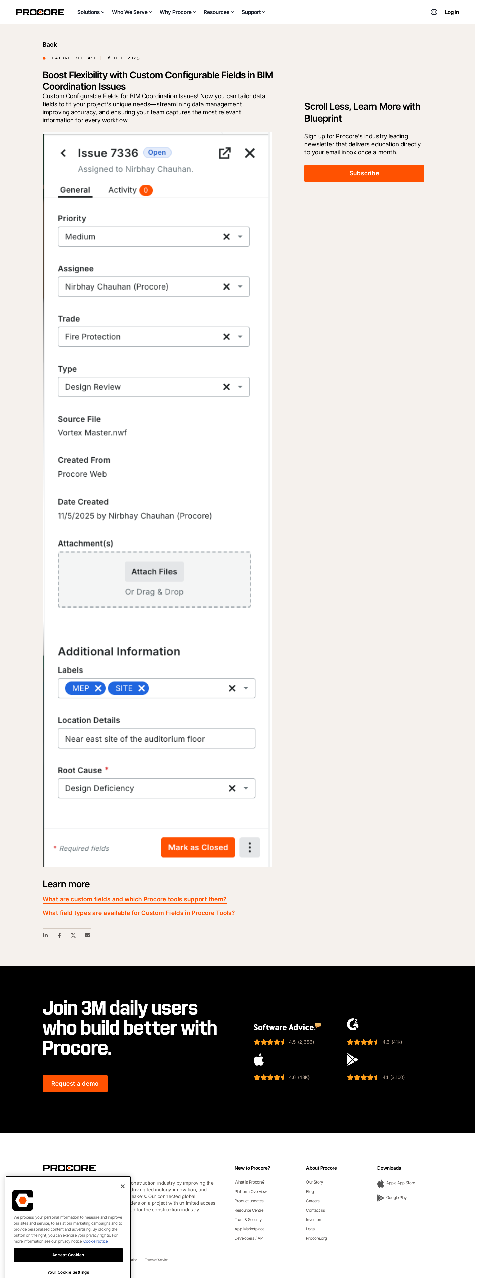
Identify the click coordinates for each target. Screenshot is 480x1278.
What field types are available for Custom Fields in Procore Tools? (139, 912)
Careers (313, 1200)
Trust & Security (248, 1219)
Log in (452, 12)
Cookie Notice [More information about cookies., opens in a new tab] (95, 1265)
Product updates (249, 1200)
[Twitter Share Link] (74, 935)
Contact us (315, 1210)
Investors (314, 1219)
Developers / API (249, 1238)
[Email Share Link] (88, 935)
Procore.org (316, 1238)
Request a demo (75, 1083)
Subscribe (364, 173)
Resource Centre (249, 1210)
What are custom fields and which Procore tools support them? (135, 899)
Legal (310, 1228)
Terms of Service (156, 1260)
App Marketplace (249, 1228)
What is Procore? (250, 1182)
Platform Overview (251, 1191)
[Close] (122, 1210)
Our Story (314, 1182)
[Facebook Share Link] (60, 935)
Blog (310, 1191)
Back (50, 44)
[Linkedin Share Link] (46, 935)
